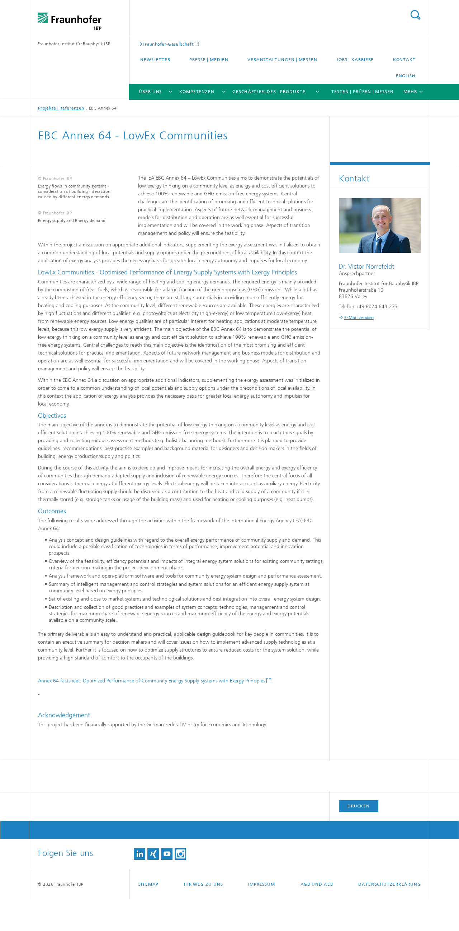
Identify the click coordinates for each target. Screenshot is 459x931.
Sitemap (148, 915)
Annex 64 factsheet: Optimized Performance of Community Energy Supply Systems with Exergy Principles (151, 712)
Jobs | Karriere (355, 59)
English (406, 75)
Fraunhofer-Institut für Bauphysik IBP (74, 43)
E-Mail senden (359, 317)
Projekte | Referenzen (61, 108)
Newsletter (155, 59)
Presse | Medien (208, 59)
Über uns (150, 91)
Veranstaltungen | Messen (282, 59)
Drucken (358, 837)
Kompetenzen (196, 91)
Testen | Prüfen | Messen (362, 91)
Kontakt (404, 59)
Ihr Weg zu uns (203, 915)
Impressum (261, 915)
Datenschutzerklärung (389, 915)
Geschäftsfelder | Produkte (268, 91)
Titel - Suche (415, 15)
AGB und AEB (317, 915)
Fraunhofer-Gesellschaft (168, 44)
